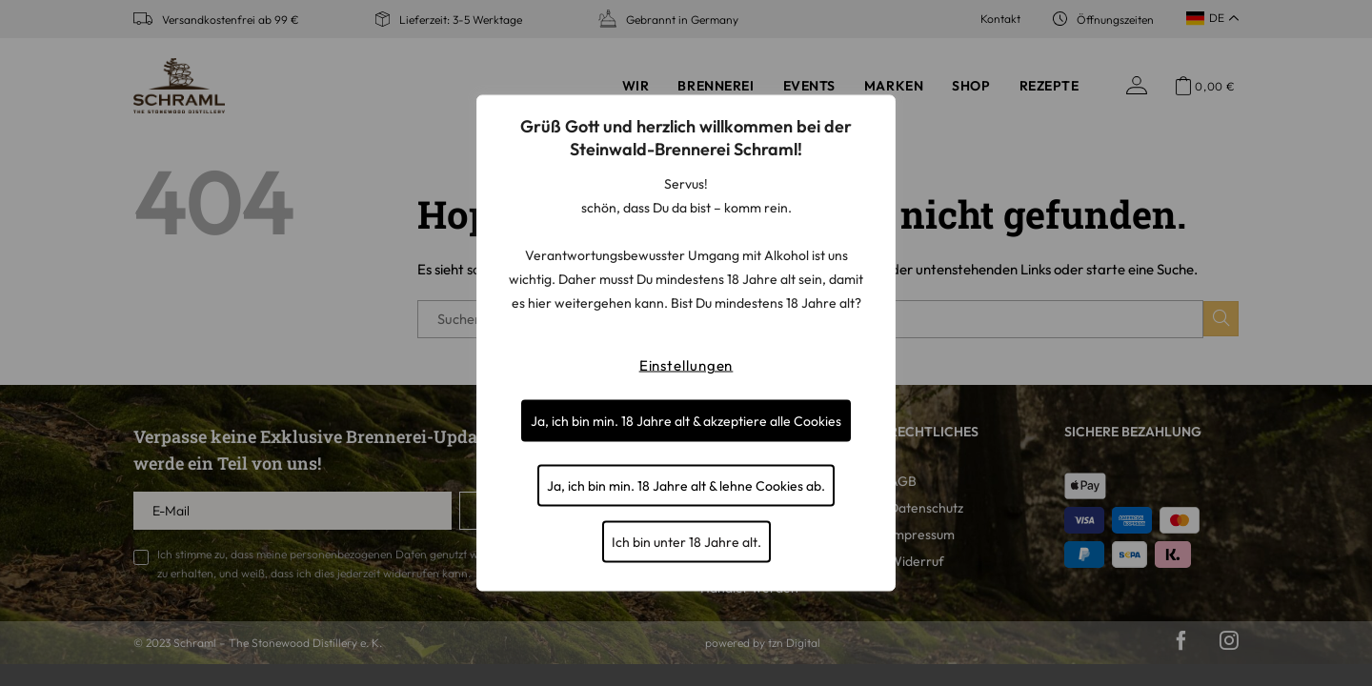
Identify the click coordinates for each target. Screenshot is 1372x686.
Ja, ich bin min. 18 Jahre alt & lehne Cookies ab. (686, 485)
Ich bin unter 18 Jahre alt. (686, 542)
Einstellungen (686, 365)
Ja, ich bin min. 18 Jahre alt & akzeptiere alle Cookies (686, 421)
